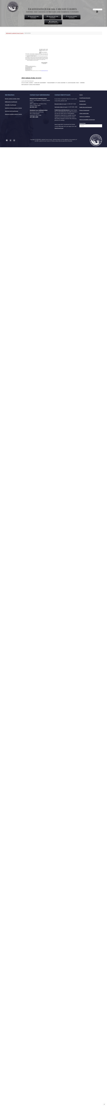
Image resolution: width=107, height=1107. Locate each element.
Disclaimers (82, 101)
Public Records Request (85, 107)
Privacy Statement (84, 110)
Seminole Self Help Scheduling (52, 17)
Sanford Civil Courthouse (11, 111)
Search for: (82, 123)
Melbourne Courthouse (11, 102)
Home (81, 95)
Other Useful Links (84, 113)
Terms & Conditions (84, 116)
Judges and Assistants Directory (53, 22)
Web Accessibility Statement (87, 119)
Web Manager (30, 81)
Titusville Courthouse (10, 105)
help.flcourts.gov (59, 128)
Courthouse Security (84, 98)
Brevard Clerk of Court (60, 104)
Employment (82, 104)
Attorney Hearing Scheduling (71, 17)
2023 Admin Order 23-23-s (31, 78)
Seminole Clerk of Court (61, 107)
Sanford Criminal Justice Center (13, 108)
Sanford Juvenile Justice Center (13, 114)
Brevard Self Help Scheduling (33, 17)
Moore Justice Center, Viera (12, 98)
